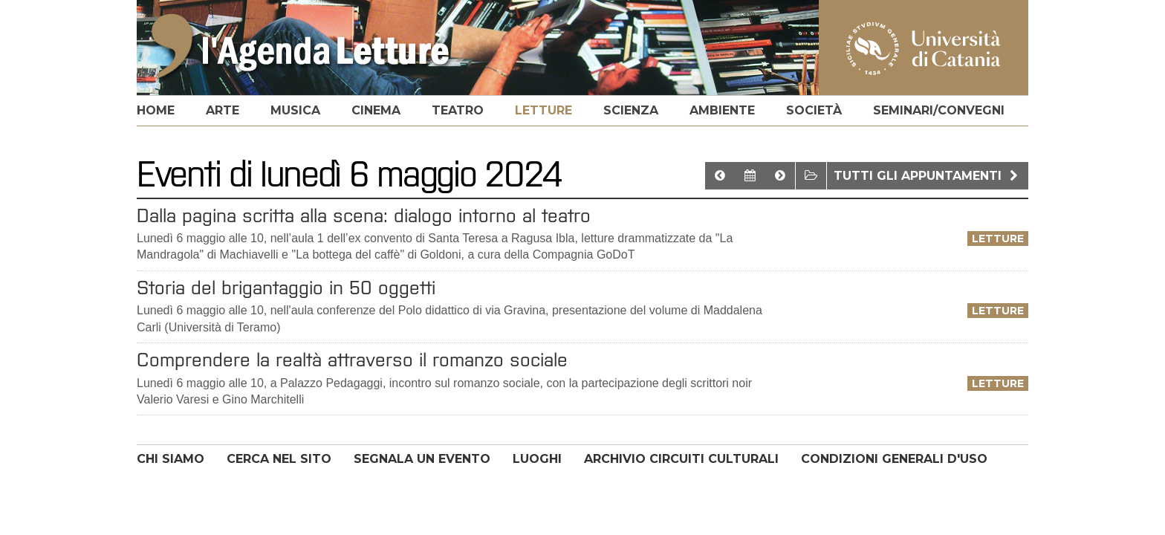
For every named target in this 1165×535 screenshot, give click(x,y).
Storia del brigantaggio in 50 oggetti (286, 287)
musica (295, 110)
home (156, 110)
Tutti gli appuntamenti (928, 176)
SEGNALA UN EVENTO (422, 459)
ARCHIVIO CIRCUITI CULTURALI (681, 459)
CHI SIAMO (170, 459)
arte (222, 110)
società (814, 110)
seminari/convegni (939, 110)
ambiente (722, 110)
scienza (630, 110)
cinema (375, 110)
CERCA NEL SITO (279, 459)
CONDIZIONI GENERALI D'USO (894, 459)
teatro (458, 110)
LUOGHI (537, 459)
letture (543, 110)
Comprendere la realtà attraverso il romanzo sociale (352, 359)
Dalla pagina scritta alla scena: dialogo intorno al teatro (364, 215)
